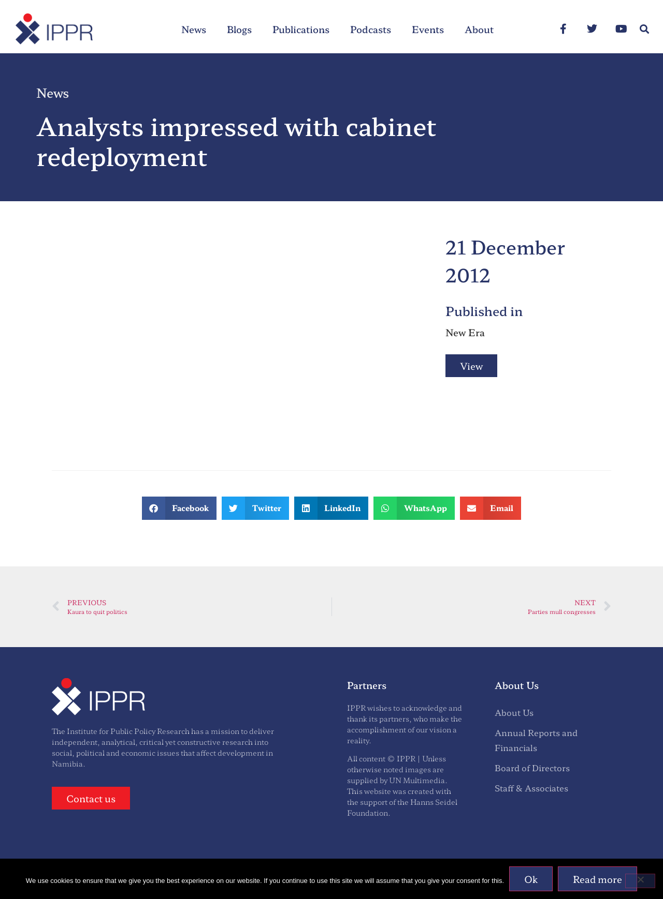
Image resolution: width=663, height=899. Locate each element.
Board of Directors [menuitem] (532, 767)
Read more (597, 879)
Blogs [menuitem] (239, 29)
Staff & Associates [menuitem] (531, 788)
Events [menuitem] (428, 29)
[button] (644, 29)
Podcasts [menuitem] (370, 29)
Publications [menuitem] (300, 29)
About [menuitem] (479, 29)
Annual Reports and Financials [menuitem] (536, 740)
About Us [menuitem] (514, 712)
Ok (531, 879)
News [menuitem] (193, 29)
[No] (640, 881)
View (471, 365)
